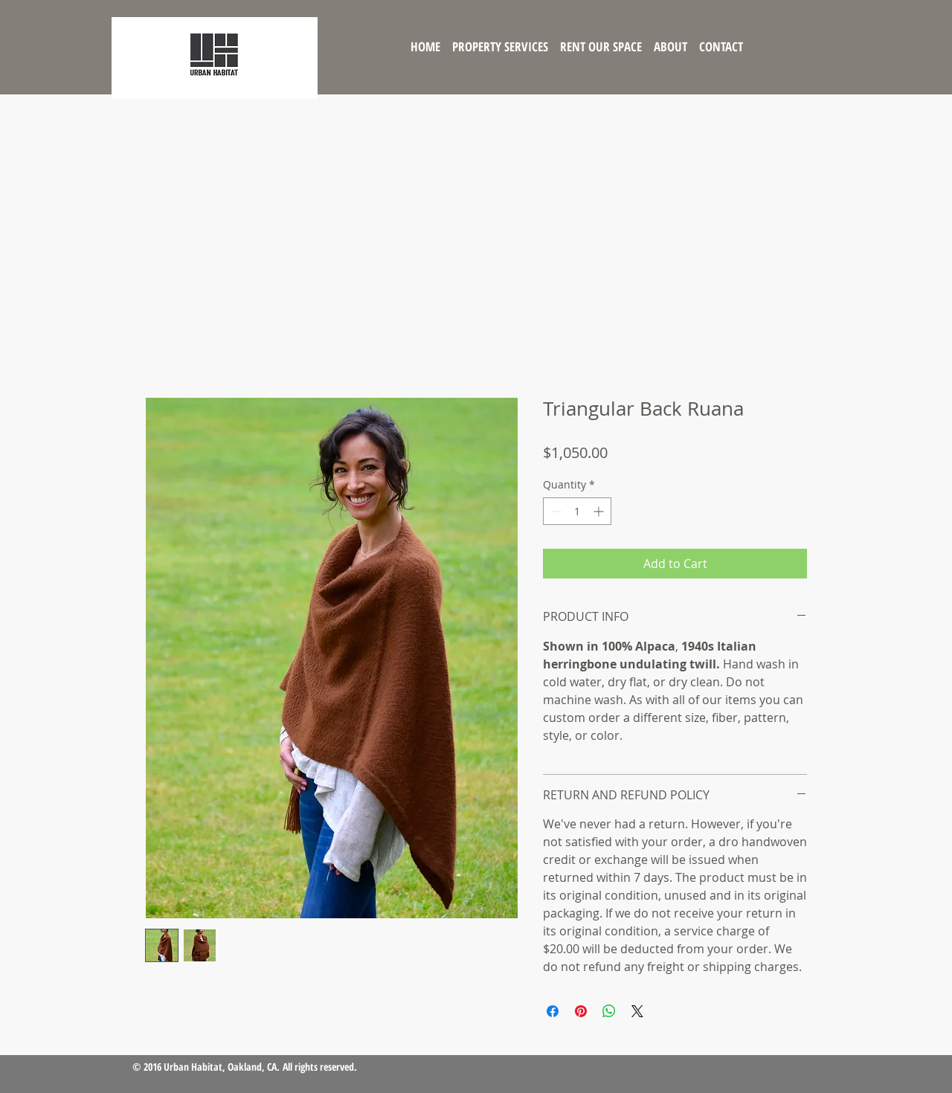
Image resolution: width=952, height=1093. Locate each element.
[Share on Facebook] (553, 1011)
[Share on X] (637, 1011)
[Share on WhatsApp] (609, 1011)
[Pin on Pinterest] (581, 1011)
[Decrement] (554, 511)
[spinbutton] (577, 511)
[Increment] (600, 511)
